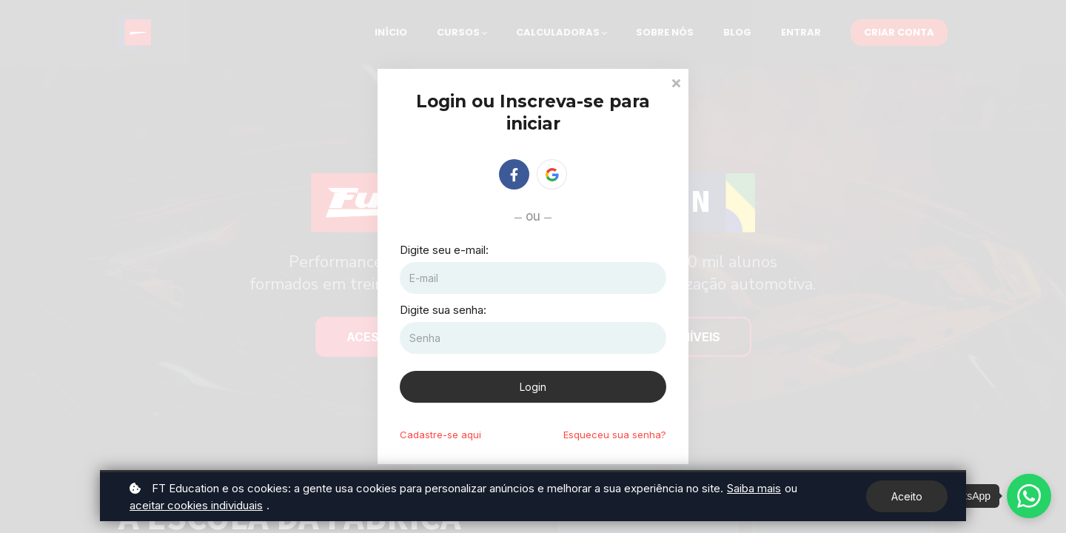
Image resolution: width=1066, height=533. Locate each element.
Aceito (906, 496)
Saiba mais (754, 488)
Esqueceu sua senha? (614, 434)
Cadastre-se (440, 434)
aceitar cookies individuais (196, 505)
